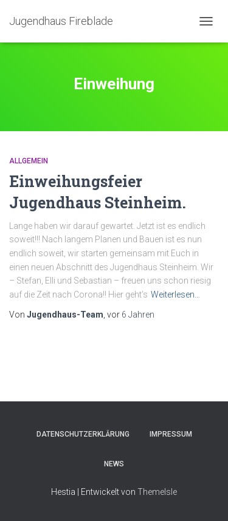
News (114, 464)
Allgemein (28, 161)
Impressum (171, 434)
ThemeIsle (157, 492)
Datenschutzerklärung (83, 434)
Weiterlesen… (175, 294)
